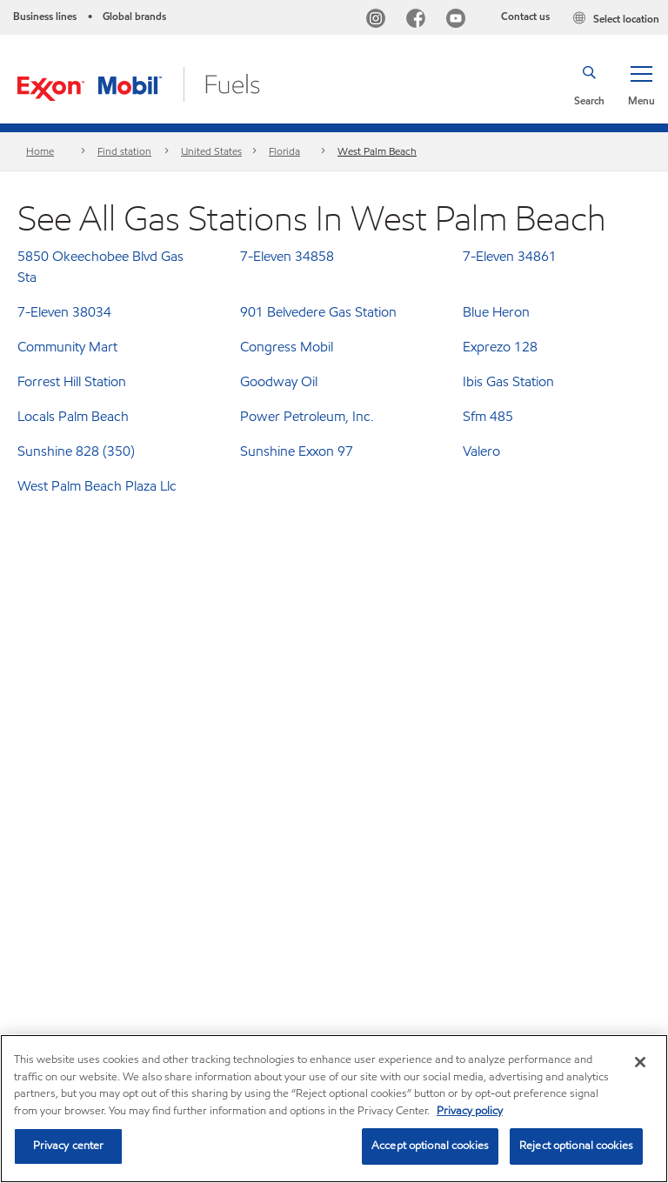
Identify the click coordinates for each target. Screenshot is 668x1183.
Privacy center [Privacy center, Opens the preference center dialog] (68, 1145)
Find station (124, 151)
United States (211, 151)
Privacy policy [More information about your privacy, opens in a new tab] (470, 1111)
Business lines (45, 16)
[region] (334, 1108)
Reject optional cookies (576, 1145)
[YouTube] (459, 20)
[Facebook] (419, 20)
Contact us (525, 16)
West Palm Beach (377, 151)
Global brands (134, 16)
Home (40, 151)
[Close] (640, 1062)
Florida (284, 151)
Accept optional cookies (430, 1145)
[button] (641, 84)
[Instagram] (379, 20)
